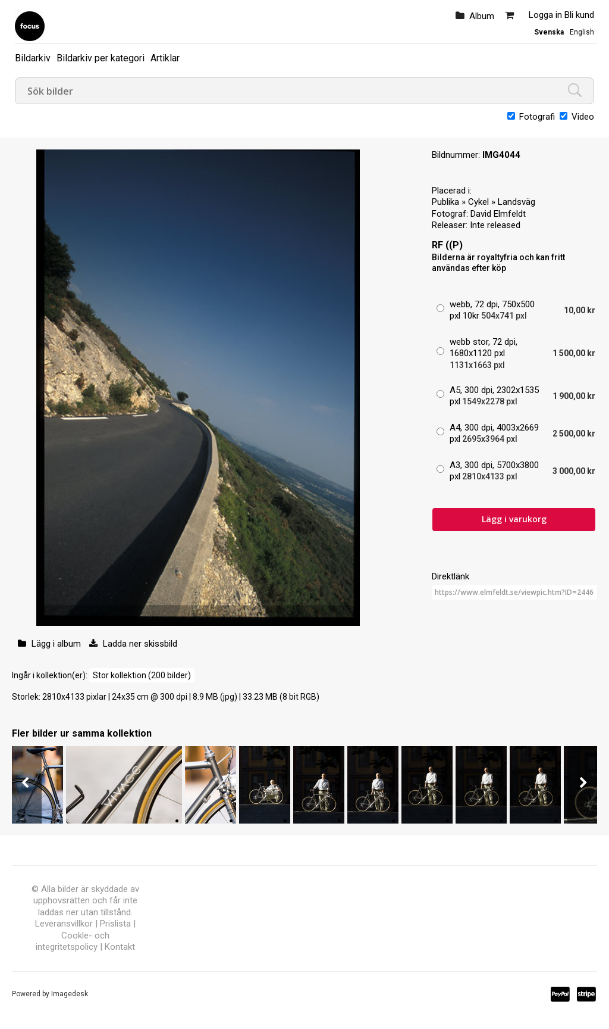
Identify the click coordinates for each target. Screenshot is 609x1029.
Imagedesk (69, 994)
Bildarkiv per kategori (100, 58)
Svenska (549, 32)
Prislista (115, 923)
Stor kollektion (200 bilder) (142, 675)
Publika (445, 202)
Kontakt (120, 946)
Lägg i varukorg (514, 519)
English (582, 32)
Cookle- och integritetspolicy (72, 941)
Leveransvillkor (64, 923)
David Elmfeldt (498, 213)
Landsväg (516, 202)
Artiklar (165, 58)
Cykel (478, 202)
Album (481, 16)
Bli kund (579, 15)
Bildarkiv (33, 58)
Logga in (545, 15)
